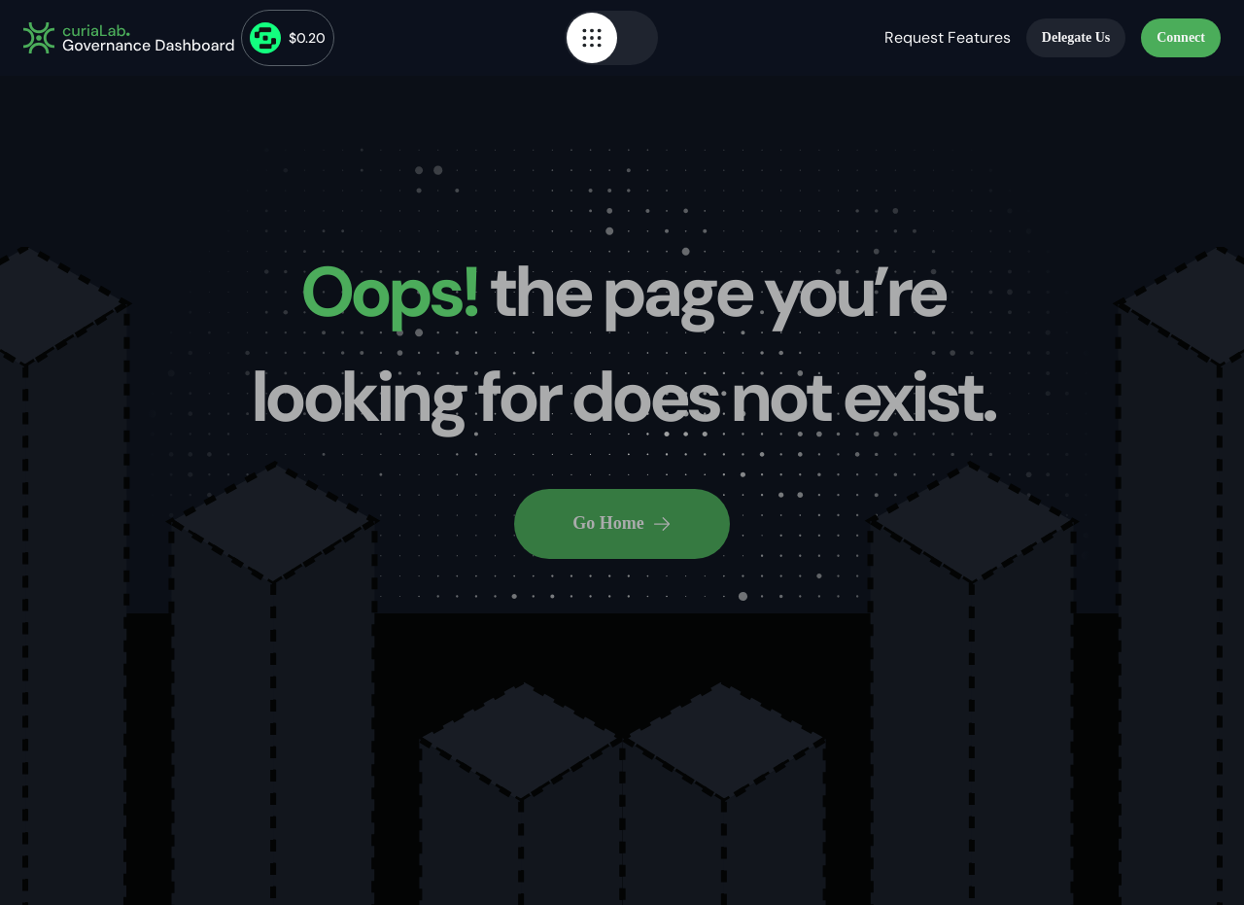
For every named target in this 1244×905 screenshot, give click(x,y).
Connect (1181, 37)
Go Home (622, 523)
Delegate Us (1076, 37)
